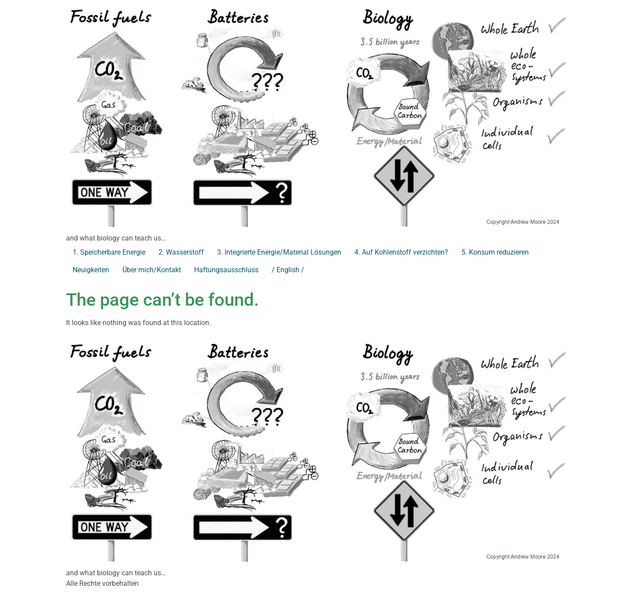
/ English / (288, 270)
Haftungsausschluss (226, 270)
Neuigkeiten (91, 270)
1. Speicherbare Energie (109, 252)
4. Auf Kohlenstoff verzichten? (401, 252)
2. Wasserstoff (181, 252)
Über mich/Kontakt (151, 270)
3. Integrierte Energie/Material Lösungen (279, 252)
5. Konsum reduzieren (495, 252)
